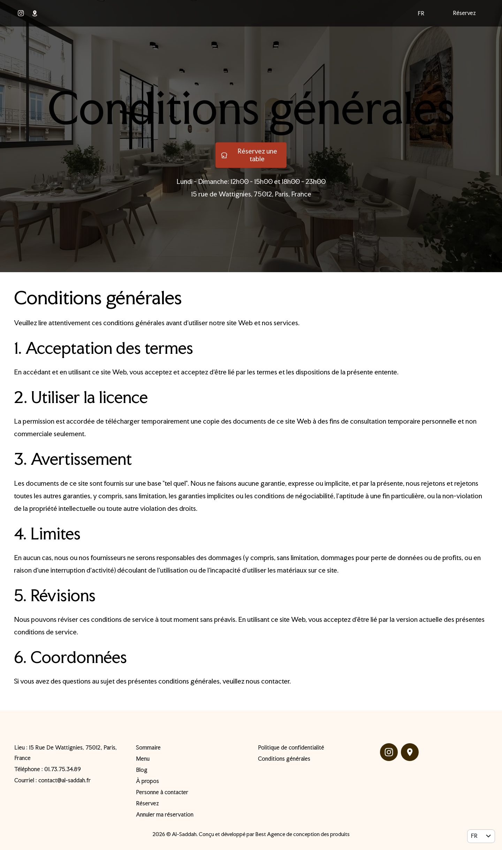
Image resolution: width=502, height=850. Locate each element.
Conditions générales (251, 108)
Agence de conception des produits (308, 834)
